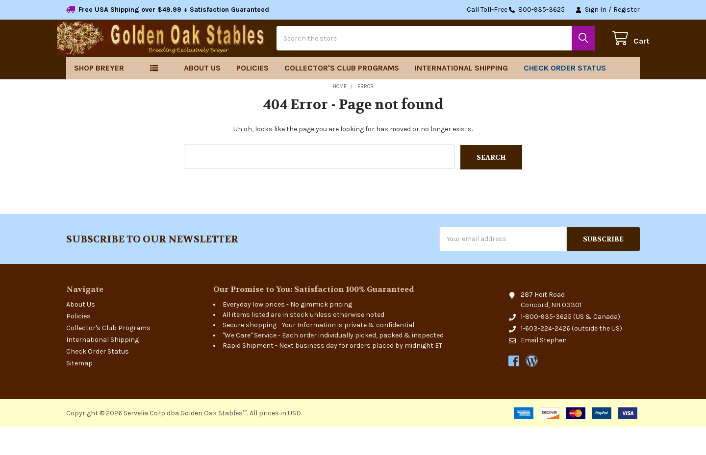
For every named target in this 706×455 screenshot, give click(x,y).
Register (626, 9)
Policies (252, 96)
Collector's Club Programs (341, 96)
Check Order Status (565, 96)
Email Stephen (544, 368)
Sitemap (79, 391)
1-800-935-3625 (546, 344)
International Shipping (461, 96)
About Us (202, 96)
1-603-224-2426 (545, 356)
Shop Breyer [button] (99, 96)
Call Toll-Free (516, 9)
